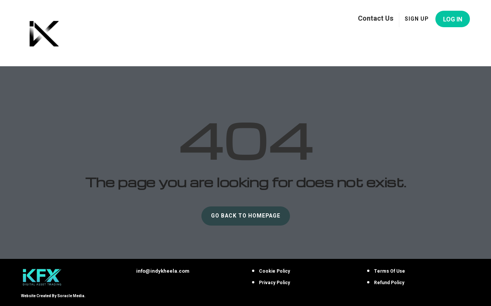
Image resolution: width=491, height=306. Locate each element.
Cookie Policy (274, 271)
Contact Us (376, 18)
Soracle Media (70, 296)
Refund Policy (389, 282)
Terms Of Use (389, 271)
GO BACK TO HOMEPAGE (245, 216)
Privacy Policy (274, 282)
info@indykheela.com (162, 271)
